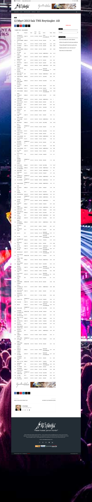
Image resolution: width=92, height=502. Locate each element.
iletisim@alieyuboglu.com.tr (48, 439)
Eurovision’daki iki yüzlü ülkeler (67, 39)
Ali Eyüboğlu (25, 406)
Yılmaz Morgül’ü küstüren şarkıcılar (68, 45)
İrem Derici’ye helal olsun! (65, 50)
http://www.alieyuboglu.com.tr (26, 407)
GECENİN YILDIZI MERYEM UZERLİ (49, 400)
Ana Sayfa (15, 15)
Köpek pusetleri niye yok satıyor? (67, 47)
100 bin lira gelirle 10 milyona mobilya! (68, 42)
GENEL (20, 15)
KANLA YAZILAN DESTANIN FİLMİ (20, 400)
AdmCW (28, 453)
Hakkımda (68, 25)
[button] (76, 12)
